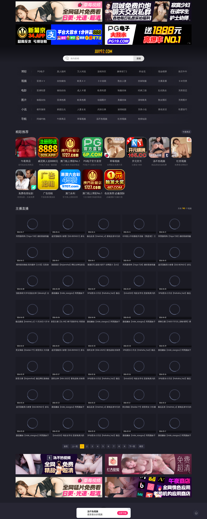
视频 (24, 81)
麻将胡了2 (122, 71)
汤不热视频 (101, 118)
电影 (24, 90)
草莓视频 (81, 118)
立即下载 (122, 513)
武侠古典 (101, 109)
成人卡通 (81, 90)
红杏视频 (122, 118)
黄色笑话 (162, 109)
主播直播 (162, 80)
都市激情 (41, 109)
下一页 (132, 446)
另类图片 (182, 99)
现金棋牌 (162, 71)
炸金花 (142, 71)
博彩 (24, 71)
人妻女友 (81, 109)
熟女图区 (162, 99)
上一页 (75, 446)
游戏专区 (101, 71)
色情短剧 (142, 118)
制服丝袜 (122, 90)
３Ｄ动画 (101, 80)
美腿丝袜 (122, 99)
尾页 (141, 446)
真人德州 (61, 71)
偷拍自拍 (61, 90)
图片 (24, 100)
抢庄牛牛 (182, 71)
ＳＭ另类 (182, 80)
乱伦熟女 (162, 90)
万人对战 (81, 71)
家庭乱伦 (61, 109)
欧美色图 (81, 99)
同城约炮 (41, 118)
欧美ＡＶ (81, 80)
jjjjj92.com (103, 51)
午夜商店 (61, 118)
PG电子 (41, 71)
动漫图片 (101, 99)
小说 (24, 109)
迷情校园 (122, 109)
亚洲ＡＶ (41, 80)
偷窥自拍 (41, 99)
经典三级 (142, 90)
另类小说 (142, 109)
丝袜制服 (142, 80)
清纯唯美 (142, 99)
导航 (24, 119)
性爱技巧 (182, 109)
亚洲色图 (61, 99)
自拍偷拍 (61, 80)
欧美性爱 (101, 90)
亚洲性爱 (41, 90)
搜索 (139, 58)
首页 (66, 446)
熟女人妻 (122, 80)
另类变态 (182, 90)
